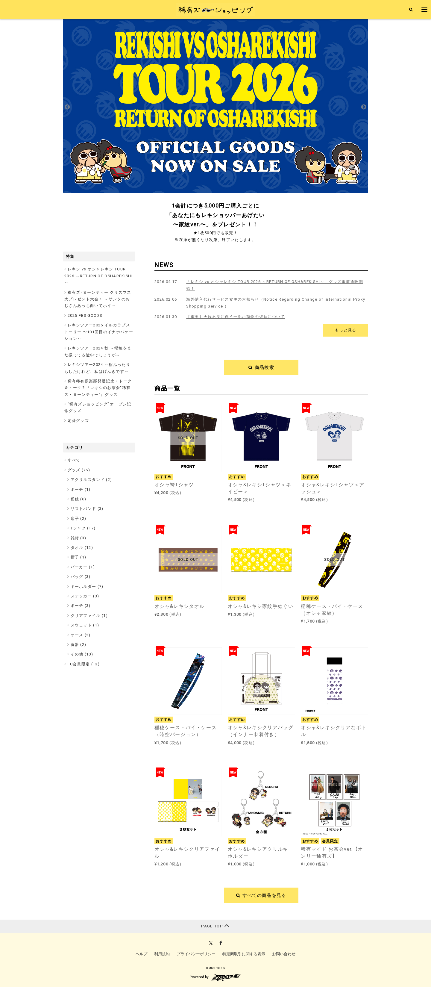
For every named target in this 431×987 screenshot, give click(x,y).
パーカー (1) (83, 567)
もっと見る (345, 330)
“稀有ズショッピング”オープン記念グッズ (97, 407)
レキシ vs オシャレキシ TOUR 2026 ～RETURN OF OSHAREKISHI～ (98, 276)
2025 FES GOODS (85, 315)
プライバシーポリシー (196, 954)
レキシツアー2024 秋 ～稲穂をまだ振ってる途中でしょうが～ (97, 351)
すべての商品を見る (261, 895)
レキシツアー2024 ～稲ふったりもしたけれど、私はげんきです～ (97, 367)
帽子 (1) (78, 557)
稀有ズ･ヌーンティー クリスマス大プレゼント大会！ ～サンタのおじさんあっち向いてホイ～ (97, 299)
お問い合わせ (283, 954)
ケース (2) (81, 635)
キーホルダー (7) (87, 586)
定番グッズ (78, 420)
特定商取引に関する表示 (243, 954)
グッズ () (79, 470)
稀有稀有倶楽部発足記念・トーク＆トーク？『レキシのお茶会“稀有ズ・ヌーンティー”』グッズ (98, 388)
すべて (74, 460)
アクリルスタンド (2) (91, 479)
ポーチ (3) (81, 605)
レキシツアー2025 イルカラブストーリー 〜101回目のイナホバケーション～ (98, 332)
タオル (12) (82, 547)
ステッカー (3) (85, 596)
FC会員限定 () (84, 664)
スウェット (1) (85, 625)
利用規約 (162, 954)
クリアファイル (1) (89, 615)
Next (364, 107)
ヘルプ (141, 954)
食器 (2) (78, 644)
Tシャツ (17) (83, 528)
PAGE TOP (215, 925)
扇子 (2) (78, 518)
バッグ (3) (81, 576)
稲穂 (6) (78, 499)
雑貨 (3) (78, 538)
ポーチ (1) (81, 489)
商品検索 (261, 367)
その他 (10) (82, 654)
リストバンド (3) (87, 508)
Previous (67, 107)
